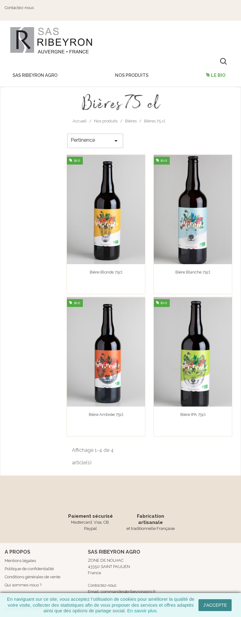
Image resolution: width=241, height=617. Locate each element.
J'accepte (215, 605)
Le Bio (217, 75)
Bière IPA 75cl (193, 414)
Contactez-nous (19, 7)
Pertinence (95, 141)
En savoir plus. (142, 610)
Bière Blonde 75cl (106, 272)
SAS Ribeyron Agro (35, 75)
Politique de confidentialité (29, 568)
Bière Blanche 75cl (192, 272)
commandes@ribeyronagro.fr (128, 591)
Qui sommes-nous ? (23, 585)
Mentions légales (20, 560)
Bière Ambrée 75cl (106, 414)
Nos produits (131, 75)
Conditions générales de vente (32, 577)
